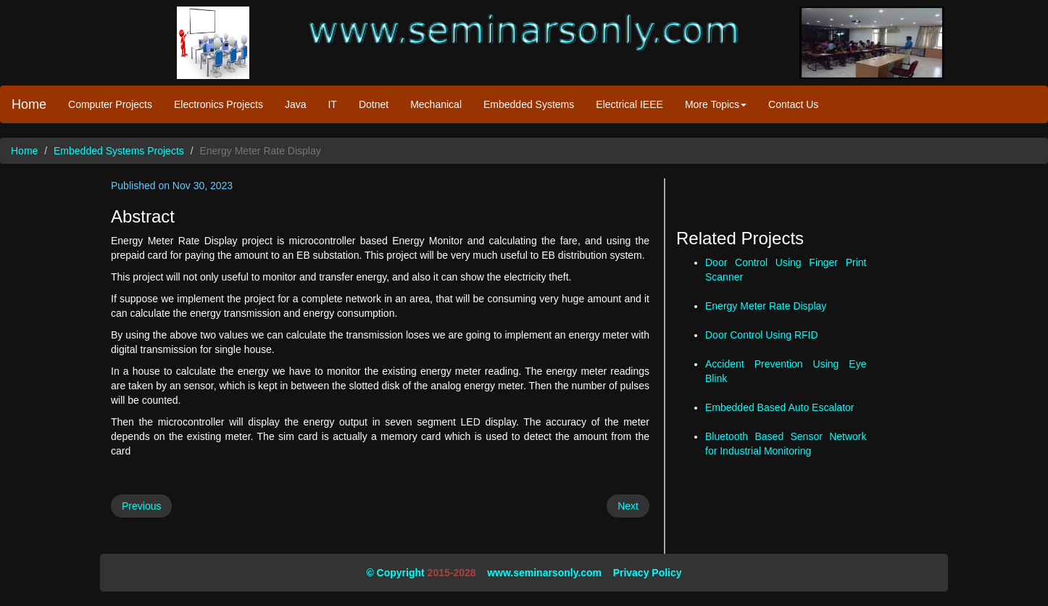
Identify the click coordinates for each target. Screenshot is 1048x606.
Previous (141, 506)
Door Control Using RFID (761, 335)
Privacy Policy (647, 572)
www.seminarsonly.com (544, 572)
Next (628, 506)
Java (296, 104)
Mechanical (436, 104)
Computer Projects (110, 104)
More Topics (716, 104)
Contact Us (793, 104)
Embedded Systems (528, 104)
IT (332, 104)
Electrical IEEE (629, 104)
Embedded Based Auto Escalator (779, 407)
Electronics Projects (218, 104)
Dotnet (373, 104)
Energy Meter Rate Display (765, 306)
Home (29, 104)
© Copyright (395, 572)
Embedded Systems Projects (119, 151)
